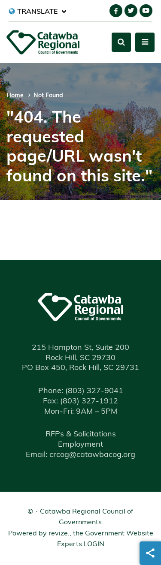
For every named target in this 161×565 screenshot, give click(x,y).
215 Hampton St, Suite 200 (80, 348)
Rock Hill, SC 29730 (80, 358)
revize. (59, 533)
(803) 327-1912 (80, 401)
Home (15, 96)
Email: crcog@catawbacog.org (80, 455)
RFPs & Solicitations (81, 434)
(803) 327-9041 (80, 391)
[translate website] (38, 11)
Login (94, 544)
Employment (80, 445)
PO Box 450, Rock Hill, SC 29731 (80, 368)
